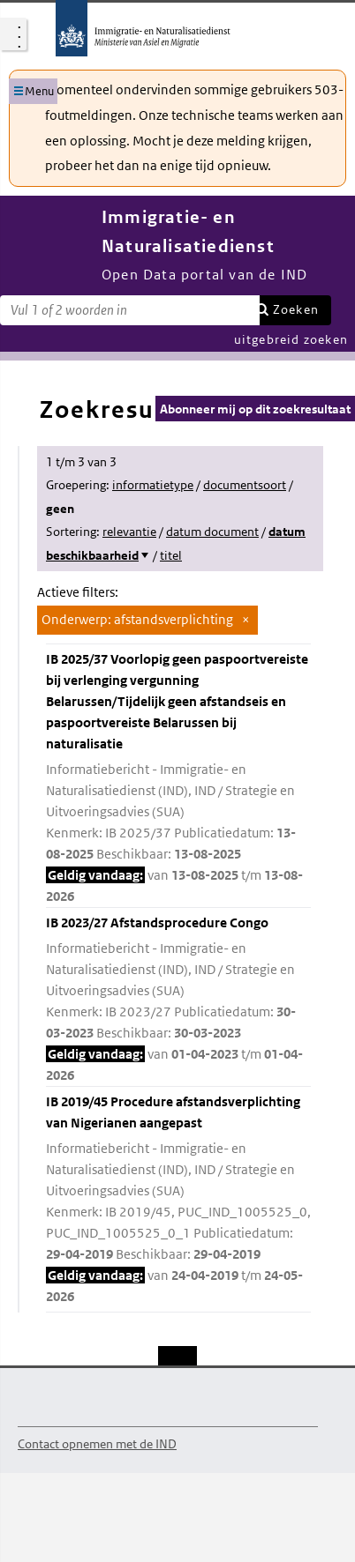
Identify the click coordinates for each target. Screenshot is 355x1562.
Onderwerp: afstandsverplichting (137, 619)
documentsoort (244, 485)
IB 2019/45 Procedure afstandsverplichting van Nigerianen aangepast (178, 1200)
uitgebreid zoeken (291, 339)
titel (171, 555)
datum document (212, 531)
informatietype (152, 485)
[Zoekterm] (130, 310)
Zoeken (296, 309)
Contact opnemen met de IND (97, 1444)
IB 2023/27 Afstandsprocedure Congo (178, 1000)
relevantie (129, 531)
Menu (39, 91)
